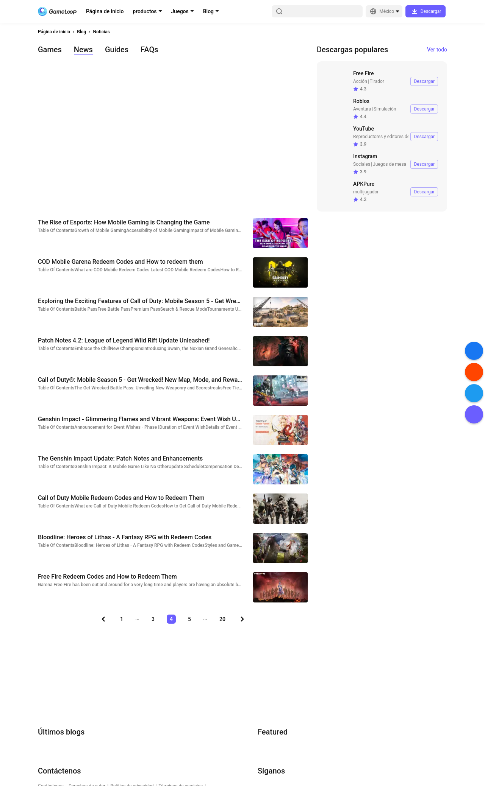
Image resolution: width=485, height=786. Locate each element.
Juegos (180, 11)
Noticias (101, 31)
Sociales (361, 164)
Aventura (362, 109)
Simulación (385, 109)
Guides (116, 49)
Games (50, 49)
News (83, 49)
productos (144, 11)
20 (222, 619)
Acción (360, 81)
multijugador (366, 192)
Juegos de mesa (389, 164)
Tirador (377, 81)
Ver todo (437, 50)
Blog (208, 11)
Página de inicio (105, 11)
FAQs (149, 49)
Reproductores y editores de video (387, 136)
